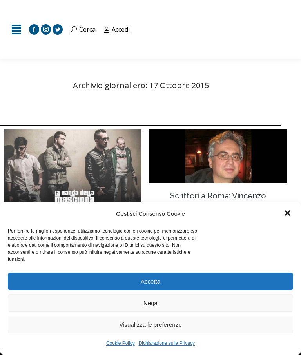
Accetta (150, 281)
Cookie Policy (120, 343)
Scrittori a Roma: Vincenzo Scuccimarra (218, 200)
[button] (288, 213)
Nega (150, 303)
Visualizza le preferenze (151, 324)
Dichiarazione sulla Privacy (167, 343)
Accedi (116, 29)
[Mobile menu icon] (16, 29)
